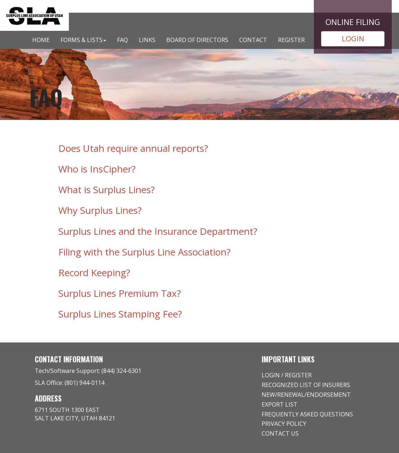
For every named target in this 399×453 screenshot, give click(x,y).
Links (147, 40)
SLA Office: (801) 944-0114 (69, 383)
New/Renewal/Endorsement (306, 395)
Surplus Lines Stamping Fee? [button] (120, 313)
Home (41, 40)
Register (291, 40)
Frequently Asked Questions (307, 414)
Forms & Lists (83, 40)
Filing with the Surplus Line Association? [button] (144, 251)
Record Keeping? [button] (94, 272)
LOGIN (353, 38)
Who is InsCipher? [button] (97, 168)
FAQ (122, 40)
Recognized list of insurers (306, 385)
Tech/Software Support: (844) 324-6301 (88, 371)
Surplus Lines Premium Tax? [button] (119, 293)
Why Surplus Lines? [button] (100, 210)
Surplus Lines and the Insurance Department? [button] (157, 231)
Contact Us (280, 433)
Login (271, 375)
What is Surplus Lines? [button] (106, 189)
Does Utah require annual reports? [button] (133, 148)
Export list (280, 404)
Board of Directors (197, 40)
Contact (253, 40)
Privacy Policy (284, 424)
